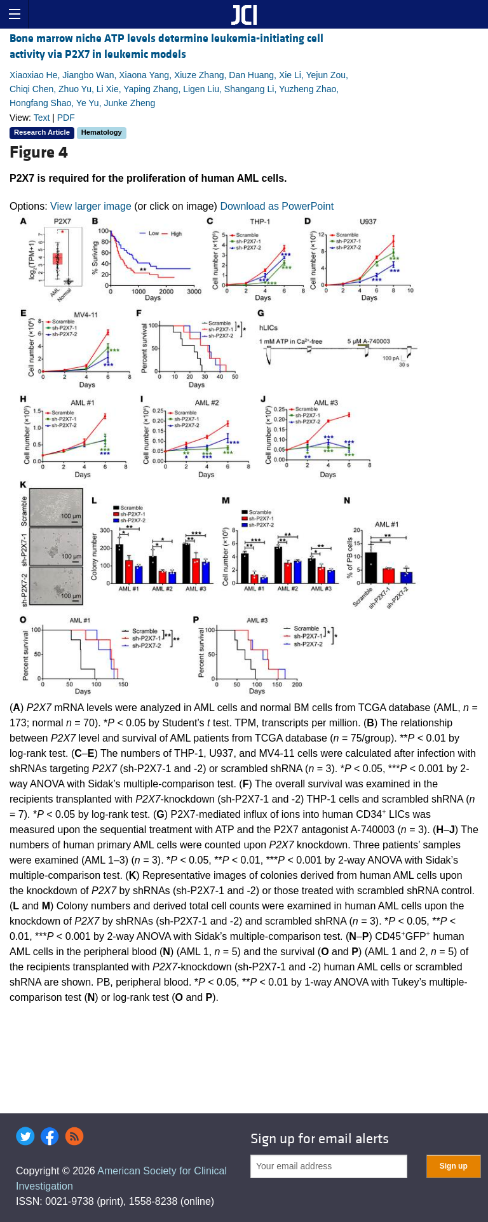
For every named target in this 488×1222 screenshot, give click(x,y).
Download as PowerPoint (277, 206)
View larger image (91, 206)
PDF (66, 117)
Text (42, 117)
